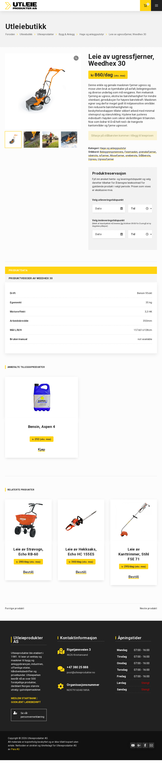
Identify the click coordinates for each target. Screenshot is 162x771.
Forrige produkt (14, 608)
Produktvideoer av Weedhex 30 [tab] (31, 278)
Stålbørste (144, 155)
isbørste (93, 155)
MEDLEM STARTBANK (23, 698)
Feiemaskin (131, 151)
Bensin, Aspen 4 (41, 427)
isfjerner (104, 155)
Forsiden (10, 34)
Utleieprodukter (47, 34)
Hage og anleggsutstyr (96, 34)
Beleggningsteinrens (111, 151)
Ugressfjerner (106, 159)
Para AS (15, 749)
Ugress (92, 159)
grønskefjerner (147, 151)
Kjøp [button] (41, 449)
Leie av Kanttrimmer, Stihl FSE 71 (133, 554)
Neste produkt (148, 608)
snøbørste (131, 155)
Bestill (28, 572)
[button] (76, 58)
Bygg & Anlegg (69, 34)
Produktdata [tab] (18, 270)
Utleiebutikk (27, 34)
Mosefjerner (117, 155)
